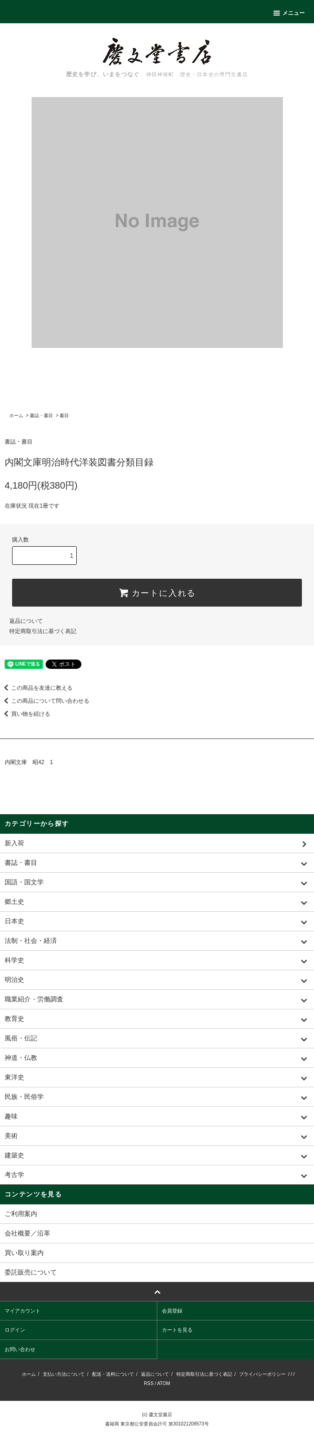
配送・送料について (113, 1374)
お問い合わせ (20, 1349)
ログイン (15, 1330)
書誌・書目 (41, 415)
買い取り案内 (24, 1252)
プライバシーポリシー (262, 1374)
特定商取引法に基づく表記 (42, 631)
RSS (149, 1383)
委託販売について (31, 1272)
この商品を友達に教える (36, 688)
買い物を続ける (25, 714)
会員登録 (172, 1311)
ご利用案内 (21, 1213)
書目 (64, 415)
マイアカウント (22, 1311)
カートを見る (177, 1330)
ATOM (163, 1383)
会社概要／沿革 (27, 1233)
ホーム (16, 415)
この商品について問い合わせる (44, 701)
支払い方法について (64, 1374)
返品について (26, 621)
